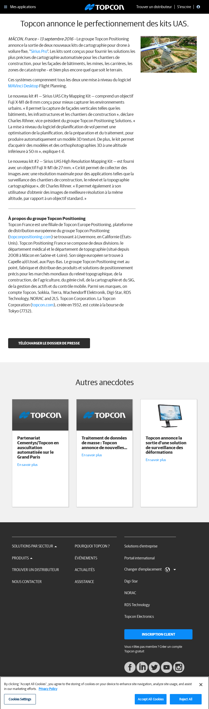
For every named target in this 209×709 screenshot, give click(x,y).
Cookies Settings (20, 701)
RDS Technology (137, 605)
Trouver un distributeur (35, 570)
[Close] (200, 686)
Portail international (139, 558)
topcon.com (43, 304)
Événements (86, 558)
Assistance (84, 581)
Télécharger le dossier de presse (49, 343)
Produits (22, 558)
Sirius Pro (39, 51)
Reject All (185, 701)
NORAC (130, 593)
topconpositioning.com (30, 236)
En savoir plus (27, 465)
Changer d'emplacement (150, 569)
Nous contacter (27, 581)
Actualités (85, 570)
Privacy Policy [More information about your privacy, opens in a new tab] (48, 691)
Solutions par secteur (34, 546)
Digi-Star (131, 581)
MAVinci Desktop (23, 85)
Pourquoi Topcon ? (92, 546)
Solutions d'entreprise (140, 546)
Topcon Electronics (139, 616)
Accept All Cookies (150, 701)
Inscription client (158, 634)
